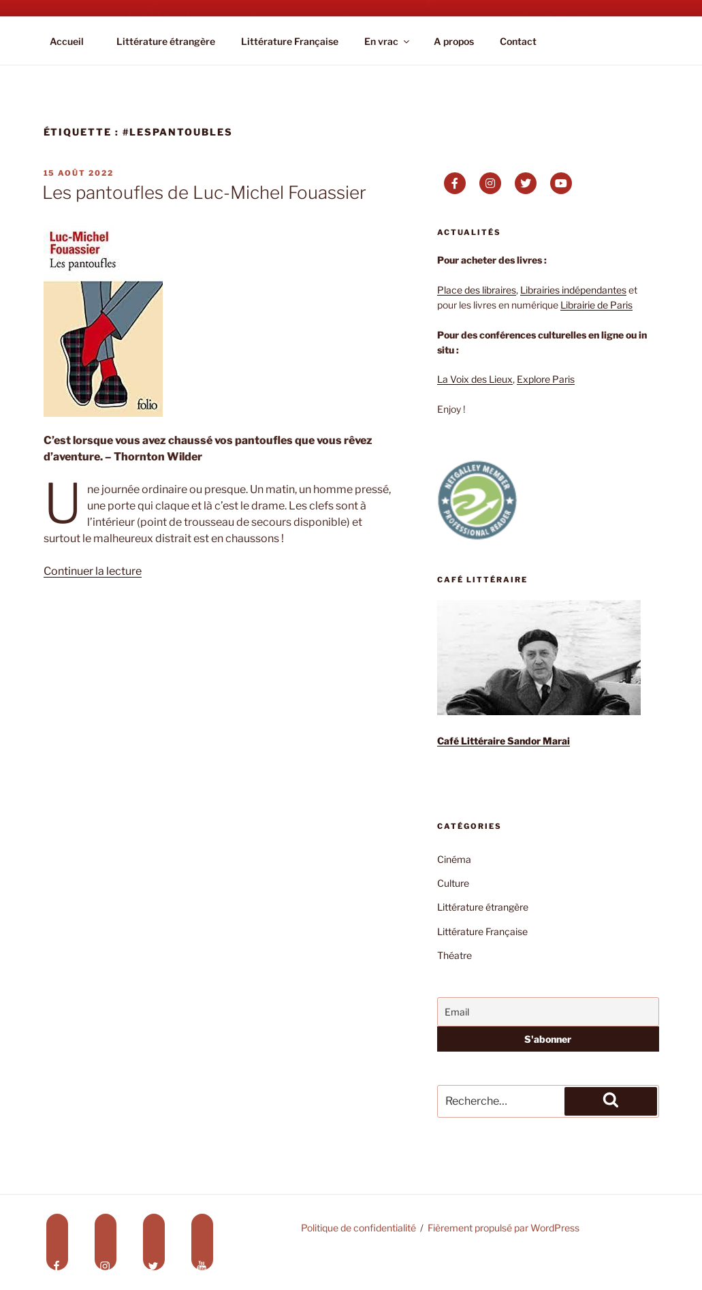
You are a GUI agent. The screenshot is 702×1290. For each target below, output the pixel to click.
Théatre (454, 955)
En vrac (387, 41)
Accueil (67, 41)
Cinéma (454, 859)
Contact (518, 41)
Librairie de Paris (596, 305)
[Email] (547, 1011)
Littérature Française (289, 41)
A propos (454, 41)
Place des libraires (476, 290)
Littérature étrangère (165, 41)
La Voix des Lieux (475, 379)
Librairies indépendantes (573, 290)
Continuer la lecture (93, 571)
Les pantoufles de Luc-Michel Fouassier (204, 192)
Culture (453, 883)
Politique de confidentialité (358, 1227)
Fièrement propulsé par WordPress (503, 1227)
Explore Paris (546, 379)
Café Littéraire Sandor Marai (503, 740)
